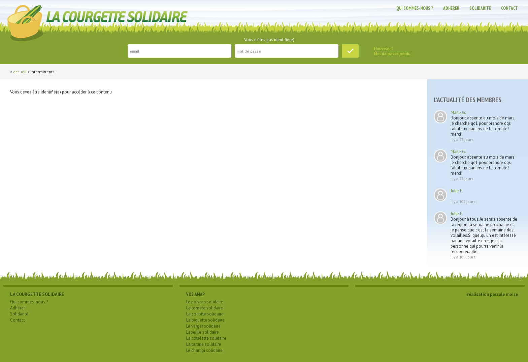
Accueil (20, 71)
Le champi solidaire (204, 350)
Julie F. (457, 191)
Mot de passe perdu (392, 53)
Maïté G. (458, 112)
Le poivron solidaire (204, 302)
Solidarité (480, 8)
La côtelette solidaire (206, 338)
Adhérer (451, 8)
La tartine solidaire (203, 344)
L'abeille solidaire (202, 332)
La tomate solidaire (204, 308)
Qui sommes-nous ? (414, 8)
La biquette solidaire (205, 320)
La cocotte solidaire (205, 314)
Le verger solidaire (203, 326)
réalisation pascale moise (492, 294)
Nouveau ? (384, 48)
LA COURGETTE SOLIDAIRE (37, 294)
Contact (509, 8)
